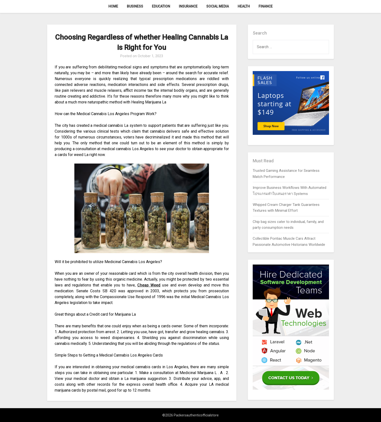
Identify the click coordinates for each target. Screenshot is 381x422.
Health (244, 6)
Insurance (188, 6)
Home (113, 6)
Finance (266, 6)
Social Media (217, 6)
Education (161, 6)
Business (135, 6)
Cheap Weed (148, 285)
